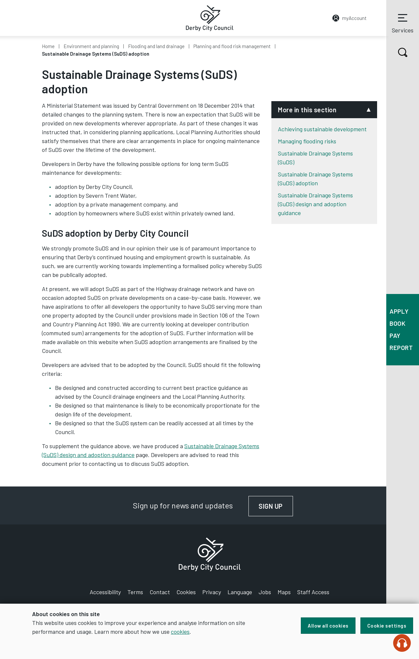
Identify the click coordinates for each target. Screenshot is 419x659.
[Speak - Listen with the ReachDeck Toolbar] (402, 643)
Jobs (265, 591)
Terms (135, 591)
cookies (180, 631)
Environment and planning (91, 46)
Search (397, 52)
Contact (160, 591)
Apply (399, 311)
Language (240, 591)
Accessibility (105, 591)
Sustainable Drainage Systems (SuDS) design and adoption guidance (315, 204)
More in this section (307, 110)
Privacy (211, 591)
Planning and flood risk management (232, 46)
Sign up (276, 506)
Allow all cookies (328, 626)
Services (402, 22)
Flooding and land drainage (156, 46)
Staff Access (313, 591)
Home (48, 46)
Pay (395, 335)
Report (401, 347)
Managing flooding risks (307, 141)
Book (397, 323)
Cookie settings (387, 626)
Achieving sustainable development (322, 129)
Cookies (186, 591)
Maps (284, 591)
